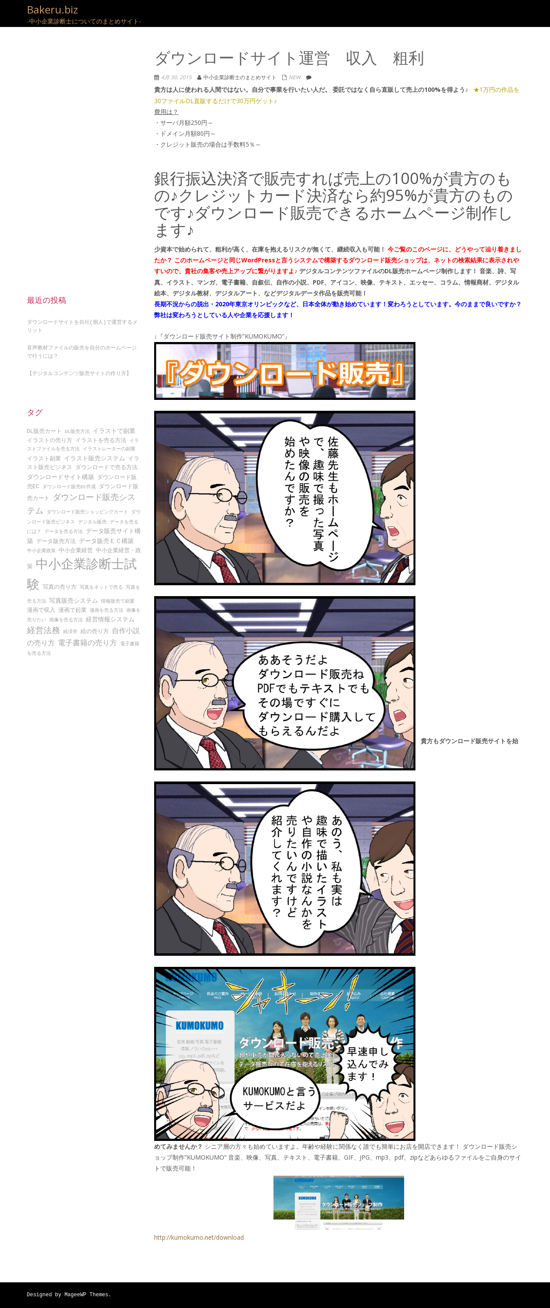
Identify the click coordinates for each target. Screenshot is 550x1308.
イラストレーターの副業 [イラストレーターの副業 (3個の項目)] (109, 447)
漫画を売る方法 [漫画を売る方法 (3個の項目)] (106, 608)
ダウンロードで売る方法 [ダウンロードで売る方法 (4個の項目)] (106, 465)
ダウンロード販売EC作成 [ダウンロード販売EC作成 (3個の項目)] (69, 485)
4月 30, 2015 (176, 77)
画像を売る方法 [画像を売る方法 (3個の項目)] (66, 617)
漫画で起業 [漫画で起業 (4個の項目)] (72, 608)
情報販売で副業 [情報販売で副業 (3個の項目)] (118, 599)
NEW (294, 77)
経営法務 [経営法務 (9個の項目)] (43, 628)
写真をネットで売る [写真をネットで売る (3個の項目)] (101, 586)
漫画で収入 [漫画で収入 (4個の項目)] (41, 608)
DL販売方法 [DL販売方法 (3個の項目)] (77, 429)
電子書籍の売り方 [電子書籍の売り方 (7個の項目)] (87, 641)
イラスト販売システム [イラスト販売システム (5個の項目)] (94, 456)
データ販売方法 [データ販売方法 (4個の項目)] (56, 539)
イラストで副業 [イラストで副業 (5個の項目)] (114, 428)
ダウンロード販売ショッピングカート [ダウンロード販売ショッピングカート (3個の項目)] (87, 510)
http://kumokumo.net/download (279, 1208)
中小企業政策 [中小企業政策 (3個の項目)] (41, 549)
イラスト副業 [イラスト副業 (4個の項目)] (44, 456)
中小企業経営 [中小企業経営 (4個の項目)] (76, 548)
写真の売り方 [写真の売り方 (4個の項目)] (60, 586)
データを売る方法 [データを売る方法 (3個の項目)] (63, 529)
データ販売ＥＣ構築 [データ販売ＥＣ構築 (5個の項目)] (106, 538)
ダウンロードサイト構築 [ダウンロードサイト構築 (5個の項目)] (60, 474)
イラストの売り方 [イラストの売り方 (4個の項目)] (49, 438)
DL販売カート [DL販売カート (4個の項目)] (44, 429)
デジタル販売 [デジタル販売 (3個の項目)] (92, 520)
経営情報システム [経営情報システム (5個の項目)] (110, 617)
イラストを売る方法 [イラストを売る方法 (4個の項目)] (100, 438)
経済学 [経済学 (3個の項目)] (70, 630)
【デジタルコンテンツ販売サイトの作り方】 (79, 371)
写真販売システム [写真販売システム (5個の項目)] (73, 598)
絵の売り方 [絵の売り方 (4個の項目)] (95, 630)
